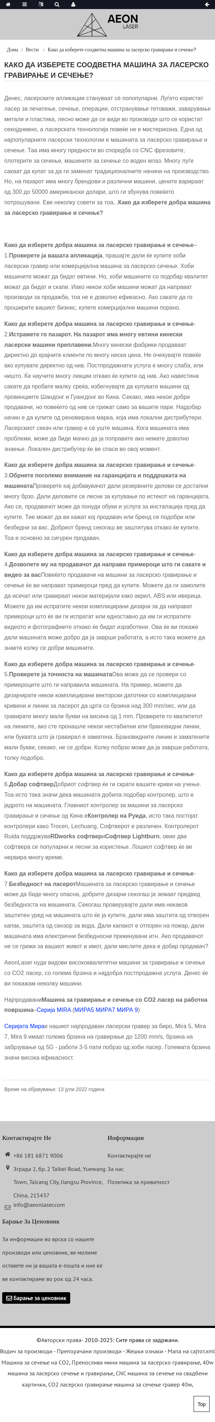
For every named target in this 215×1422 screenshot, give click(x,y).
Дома (12, 49)
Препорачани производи (89, 1351)
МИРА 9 (127, 1010)
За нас (116, 1168)
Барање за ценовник (39, 1298)
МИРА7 (105, 1010)
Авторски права (61, 1340)
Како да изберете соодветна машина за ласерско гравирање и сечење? (122, 49)
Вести (32, 49)
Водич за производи (26, 1351)
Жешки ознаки (144, 1351)
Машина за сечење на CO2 (35, 1362)
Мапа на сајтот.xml (191, 1351)
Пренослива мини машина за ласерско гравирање (136, 1362)
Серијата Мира (24, 1026)
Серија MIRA (54, 1010)
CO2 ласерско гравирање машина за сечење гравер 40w (120, 1384)
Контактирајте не (129, 1155)
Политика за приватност (138, 1181)
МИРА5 (84, 1010)
